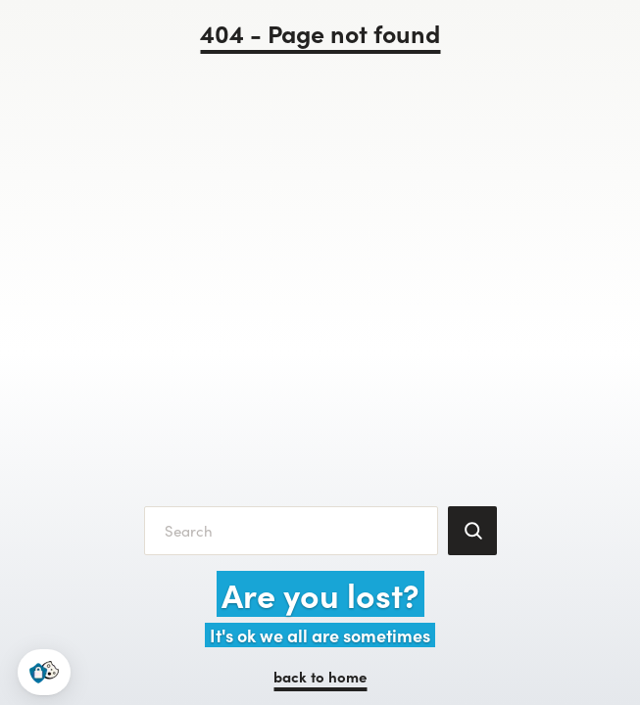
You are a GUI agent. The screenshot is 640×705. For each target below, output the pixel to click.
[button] (44, 672)
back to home (320, 676)
